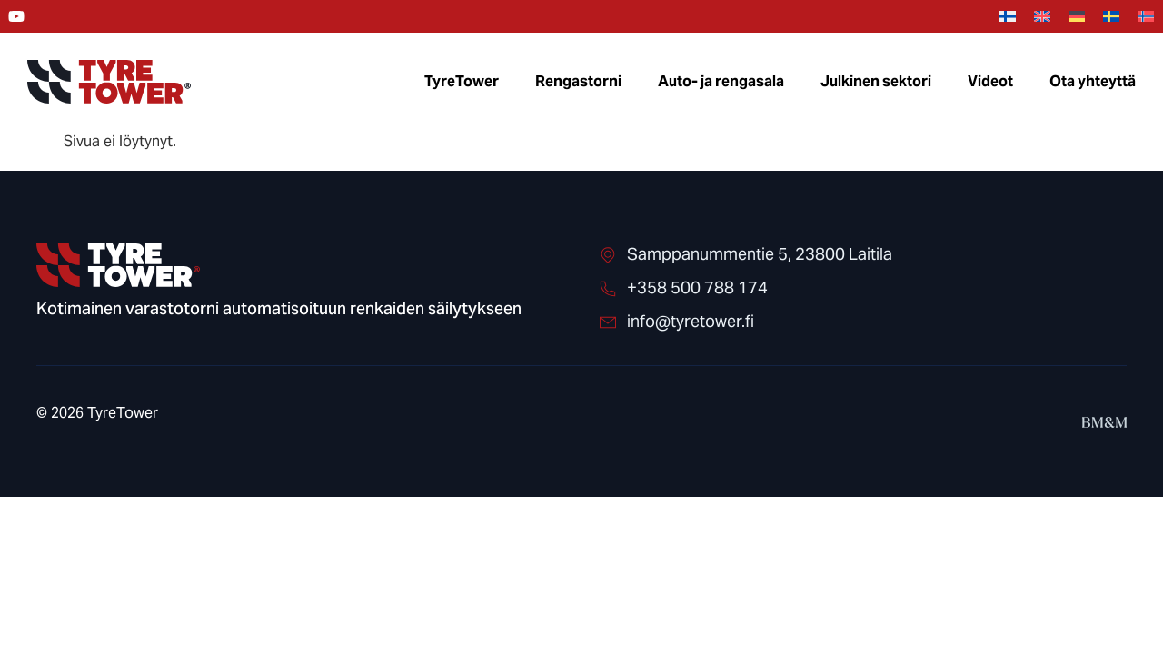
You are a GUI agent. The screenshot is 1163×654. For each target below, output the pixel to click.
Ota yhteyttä (1092, 81)
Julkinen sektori (875, 81)
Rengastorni (578, 81)
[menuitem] (1007, 17)
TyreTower (461, 81)
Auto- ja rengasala (721, 81)
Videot (990, 81)
